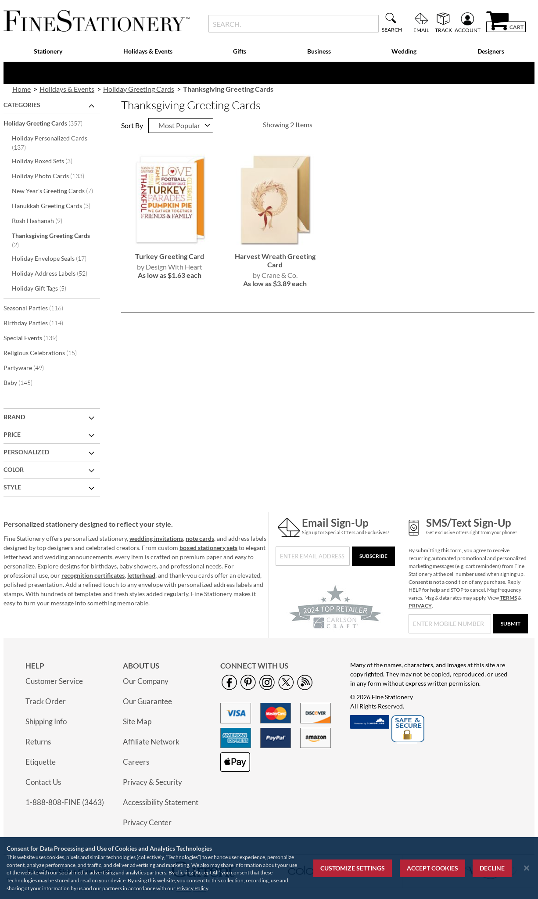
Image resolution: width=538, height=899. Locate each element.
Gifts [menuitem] (239, 51)
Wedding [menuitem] (403, 51)
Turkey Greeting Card (169, 256)
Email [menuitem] (421, 30)
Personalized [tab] (26, 452)
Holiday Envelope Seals (55, 258)
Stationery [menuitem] (48, 51)
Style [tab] (12, 487)
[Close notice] (527, 868)
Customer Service (54, 681)
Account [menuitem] (468, 30)
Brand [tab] (14, 417)
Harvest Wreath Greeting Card (275, 260)
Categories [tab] (22, 104)
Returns (38, 741)
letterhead (141, 575)
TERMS (508, 597)
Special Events (36, 338)
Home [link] (21, 89)
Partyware (30, 367)
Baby (24, 382)
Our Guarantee (147, 701)
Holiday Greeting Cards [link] (138, 89)
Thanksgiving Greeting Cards (51, 240)
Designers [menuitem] (490, 51)
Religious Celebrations (46, 352)
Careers (136, 761)
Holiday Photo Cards (54, 176)
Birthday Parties (39, 323)
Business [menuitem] (319, 51)
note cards (200, 538)
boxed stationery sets (208, 547)
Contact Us (43, 782)
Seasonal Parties (39, 308)
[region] (269, 868)
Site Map (137, 721)
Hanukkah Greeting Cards (55, 205)
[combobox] (293, 23)
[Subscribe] (373, 556)
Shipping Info (46, 721)
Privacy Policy (192, 888)
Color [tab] (14, 469)
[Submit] (510, 623)
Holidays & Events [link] (66, 89)
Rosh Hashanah (43, 220)
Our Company (146, 681)
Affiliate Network (151, 741)
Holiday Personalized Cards (49, 142)
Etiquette (40, 761)
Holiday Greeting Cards (49, 123)
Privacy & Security (152, 782)
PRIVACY (420, 605)
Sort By (132, 125)
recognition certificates (93, 575)
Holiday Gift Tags (45, 288)
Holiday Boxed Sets (48, 161)
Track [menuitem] (443, 30)
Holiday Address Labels (55, 273)
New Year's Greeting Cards (55, 190)
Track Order (45, 701)
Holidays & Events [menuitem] (147, 51)
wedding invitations (156, 538)
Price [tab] (12, 434)
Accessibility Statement (160, 802)
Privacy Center (147, 822)
